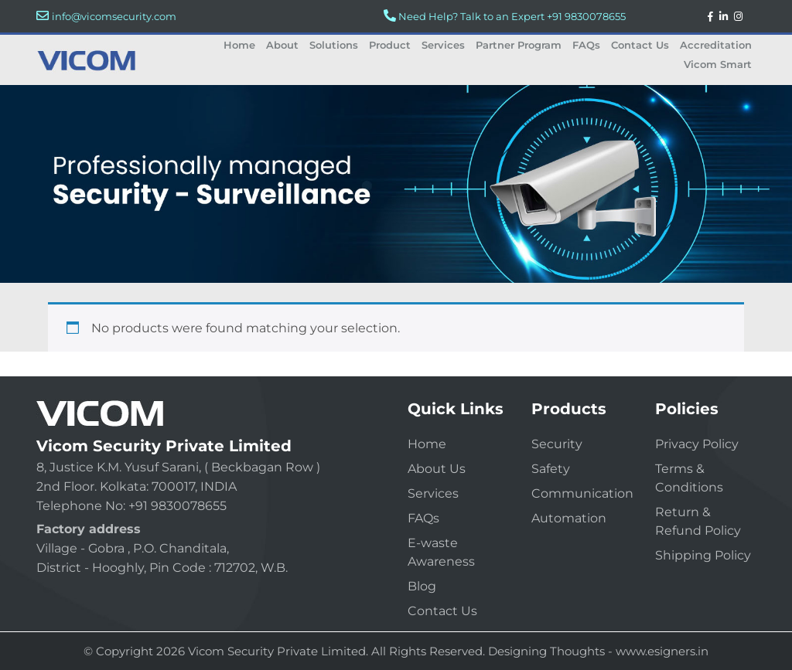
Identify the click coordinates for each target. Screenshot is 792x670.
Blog (422, 586)
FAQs (586, 45)
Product (390, 45)
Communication (582, 493)
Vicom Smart (718, 64)
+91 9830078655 (586, 16)
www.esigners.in (662, 651)
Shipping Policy (703, 555)
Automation (568, 518)
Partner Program (519, 45)
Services (443, 45)
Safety (550, 468)
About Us (437, 468)
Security (556, 444)
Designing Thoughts (546, 651)
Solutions (333, 45)
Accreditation (716, 45)
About (282, 45)
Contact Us (640, 45)
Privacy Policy (697, 444)
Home (239, 45)
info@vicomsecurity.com (114, 16)
